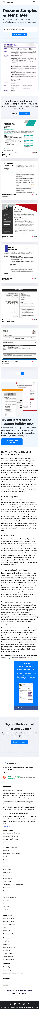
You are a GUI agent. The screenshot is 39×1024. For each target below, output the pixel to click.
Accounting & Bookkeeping (11, 853)
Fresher (5, 894)
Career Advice (7, 953)
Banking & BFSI (7, 872)
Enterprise (22, 993)
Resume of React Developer (8, 237)
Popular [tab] (14, 113)
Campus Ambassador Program (13, 973)
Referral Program (8, 970)
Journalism (6, 900)
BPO (4, 863)
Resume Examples (8, 960)
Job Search (6, 950)
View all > (6, 826)
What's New (6, 941)
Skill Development (8, 956)
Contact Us (6, 985)
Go (22, 373)
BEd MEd (5, 860)
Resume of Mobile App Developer (10, 362)
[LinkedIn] (24, 1004)
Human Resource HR (9, 897)
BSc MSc (5, 866)
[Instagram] (10, 1004)
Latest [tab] (25, 113)
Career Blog (6, 944)
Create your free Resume (12, 441)
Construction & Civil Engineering (13, 885)
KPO (4, 903)
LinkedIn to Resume (9, 924)
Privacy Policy (7, 931)
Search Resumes (19, 34)
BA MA (5, 857)
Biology (5, 875)
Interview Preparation (25, 990)
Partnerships (7, 967)
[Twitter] (28, 1004)
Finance (5, 891)
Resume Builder (11, 990)
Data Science (7, 888)
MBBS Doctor (7, 906)
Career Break (7, 881)
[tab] (19, 113)
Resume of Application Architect (9, 195)
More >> (5, 909)
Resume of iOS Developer (7, 278)
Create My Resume (19, 742)
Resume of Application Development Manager (9, 154)
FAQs (4, 927)
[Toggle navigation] (34, 2)
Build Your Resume (25, 708)
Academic (6, 850)
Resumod (6, 982)
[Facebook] (15, 1004)
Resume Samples (8, 921)
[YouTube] (19, 1004)
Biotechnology (7, 878)
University (15, 993)
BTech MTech (7, 869)
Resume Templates (9, 918)
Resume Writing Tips (9, 947)
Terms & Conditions (9, 934)
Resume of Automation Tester (8, 320)
